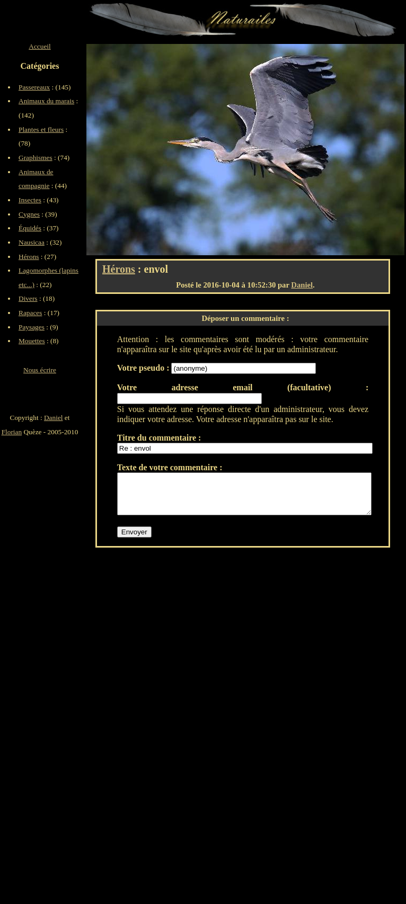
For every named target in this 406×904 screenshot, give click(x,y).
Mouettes (32, 341)
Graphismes (35, 158)
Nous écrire (39, 370)
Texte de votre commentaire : (170, 467)
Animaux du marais (46, 101)
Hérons (118, 269)
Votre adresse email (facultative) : (242, 387)
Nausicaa (32, 242)
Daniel (302, 285)
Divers (28, 298)
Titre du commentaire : (159, 437)
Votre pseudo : (144, 367)
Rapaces (30, 313)
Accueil (39, 46)
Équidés (30, 228)
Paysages (32, 327)
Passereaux (34, 87)
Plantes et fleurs (41, 129)
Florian (12, 432)
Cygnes (29, 214)
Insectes (30, 200)
